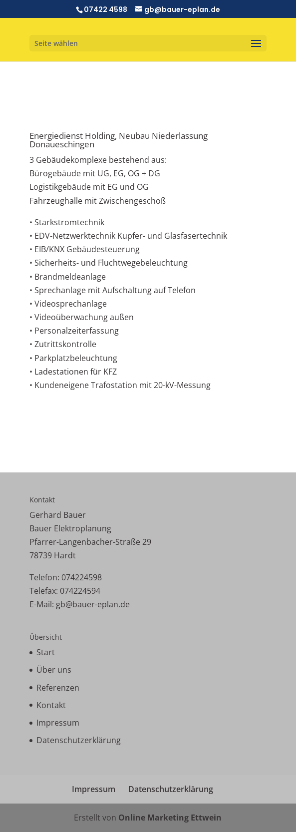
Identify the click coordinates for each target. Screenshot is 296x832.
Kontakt (51, 705)
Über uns (53, 669)
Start (45, 652)
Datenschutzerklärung (78, 740)
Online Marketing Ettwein (170, 817)
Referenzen (57, 687)
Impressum (57, 722)
